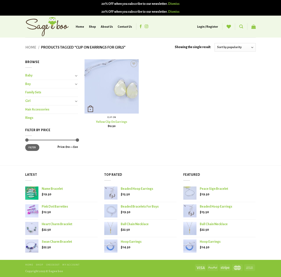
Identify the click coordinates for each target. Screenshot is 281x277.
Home (80, 26)
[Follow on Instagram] (146, 27)
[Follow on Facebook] (140, 27)
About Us (107, 26)
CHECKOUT (53, 264)
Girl (28, 101)
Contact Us (125, 26)
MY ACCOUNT (70, 264)
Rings (29, 117)
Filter (32, 147)
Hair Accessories (37, 109)
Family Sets (33, 92)
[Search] (241, 26)
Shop (92, 26)
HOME (29, 264)
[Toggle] (76, 75)
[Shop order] (235, 47)
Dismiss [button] (174, 3)
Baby (28, 75)
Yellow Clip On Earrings (111, 121)
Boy (28, 84)
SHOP (39, 264)
